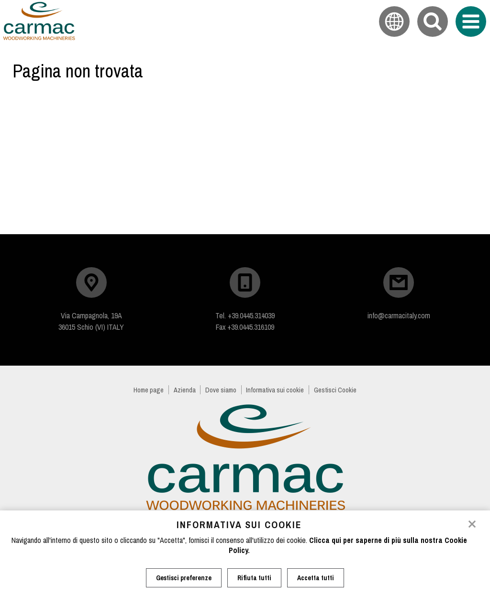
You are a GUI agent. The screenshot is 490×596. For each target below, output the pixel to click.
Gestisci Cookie (335, 389)
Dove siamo (220, 389)
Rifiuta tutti (254, 578)
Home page (149, 389)
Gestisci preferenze (184, 578)
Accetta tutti (315, 578)
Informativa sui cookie (275, 389)
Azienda (185, 389)
